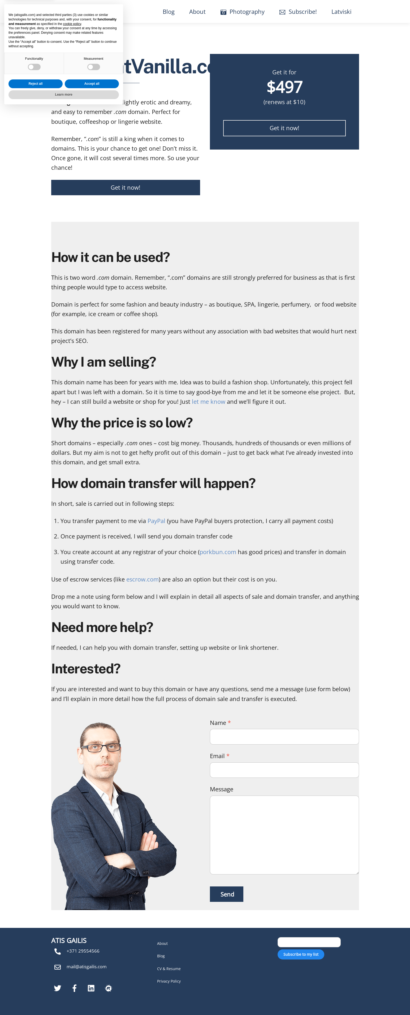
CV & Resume (169, 968)
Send (227, 894)
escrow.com (142, 579)
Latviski (341, 11)
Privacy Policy (169, 981)
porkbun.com (218, 552)
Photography (243, 11)
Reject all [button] (36, 990)
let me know (208, 401)
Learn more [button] (63, 1001)
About (197, 11)
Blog (169, 11)
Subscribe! (298, 11)
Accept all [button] (92, 990)
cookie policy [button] (72, 930)
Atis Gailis (76, 11)
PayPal (156, 521)
